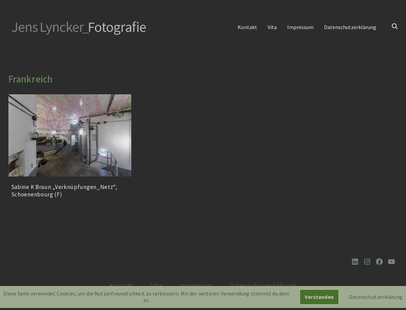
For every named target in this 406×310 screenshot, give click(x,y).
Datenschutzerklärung (350, 27)
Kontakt (247, 27)
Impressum (300, 27)
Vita (272, 27)
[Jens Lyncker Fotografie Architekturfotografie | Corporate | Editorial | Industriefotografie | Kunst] (79, 27)
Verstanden (319, 296)
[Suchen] (395, 26)
